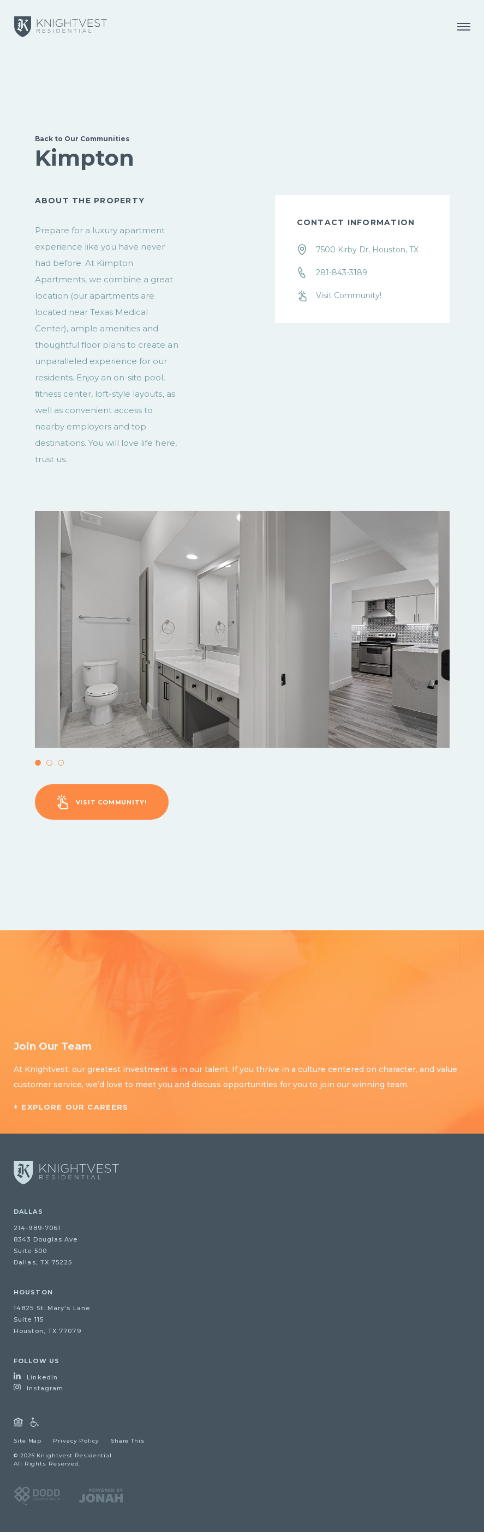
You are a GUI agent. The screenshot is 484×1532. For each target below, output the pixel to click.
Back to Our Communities (82, 139)
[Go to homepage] (66, 1172)
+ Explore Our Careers (71, 1107)
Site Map (27, 1440)
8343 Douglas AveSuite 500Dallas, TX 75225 (46, 1251)
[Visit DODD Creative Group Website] (37, 1495)
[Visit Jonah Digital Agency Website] (101, 1495)
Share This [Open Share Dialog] (128, 1440)
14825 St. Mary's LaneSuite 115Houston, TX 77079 (52, 1319)
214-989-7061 (37, 1228)
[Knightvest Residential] (60, 26)
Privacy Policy (76, 1440)
